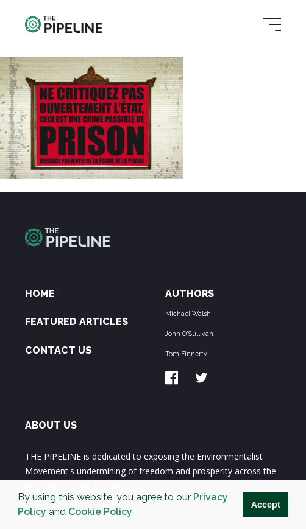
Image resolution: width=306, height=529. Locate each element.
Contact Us (58, 350)
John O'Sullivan (189, 333)
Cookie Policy (100, 511)
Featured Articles (76, 322)
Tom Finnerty (186, 353)
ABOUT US (51, 425)
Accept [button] (265, 505)
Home (40, 294)
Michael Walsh (188, 313)
